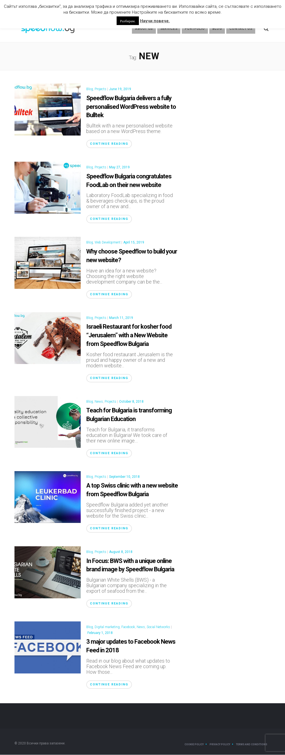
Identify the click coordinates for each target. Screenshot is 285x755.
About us (144, 29)
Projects (100, 89)
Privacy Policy (220, 744)
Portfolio (195, 29)
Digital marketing (107, 627)
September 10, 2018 (124, 477)
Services (168, 29)
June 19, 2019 (120, 89)
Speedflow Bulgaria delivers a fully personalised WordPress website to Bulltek (131, 107)
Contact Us (240, 29)
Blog (217, 29)
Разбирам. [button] (127, 21)
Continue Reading (109, 144)
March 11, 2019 (121, 318)
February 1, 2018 (100, 633)
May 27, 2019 (119, 167)
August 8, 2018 (120, 552)
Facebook (128, 627)
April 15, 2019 (133, 243)
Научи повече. (155, 20)
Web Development (108, 243)
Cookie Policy (194, 744)
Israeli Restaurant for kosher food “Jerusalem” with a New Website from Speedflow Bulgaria (128, 335)
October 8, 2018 (131, 402)
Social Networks (158, 627)
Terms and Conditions (251, 744)
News (99, 402)
